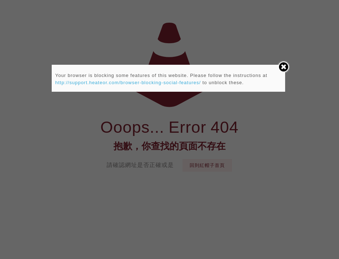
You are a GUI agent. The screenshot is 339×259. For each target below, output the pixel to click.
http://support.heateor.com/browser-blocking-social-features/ (128, 82)
